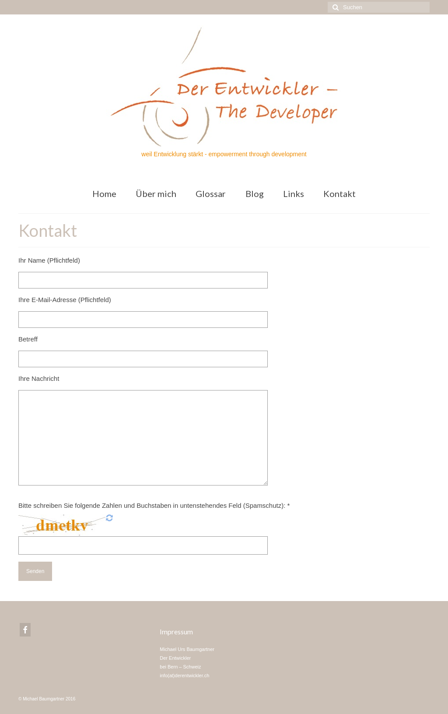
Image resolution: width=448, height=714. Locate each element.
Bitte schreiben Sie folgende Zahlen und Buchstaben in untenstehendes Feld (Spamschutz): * (154, 505)
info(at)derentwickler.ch (184, 675)
